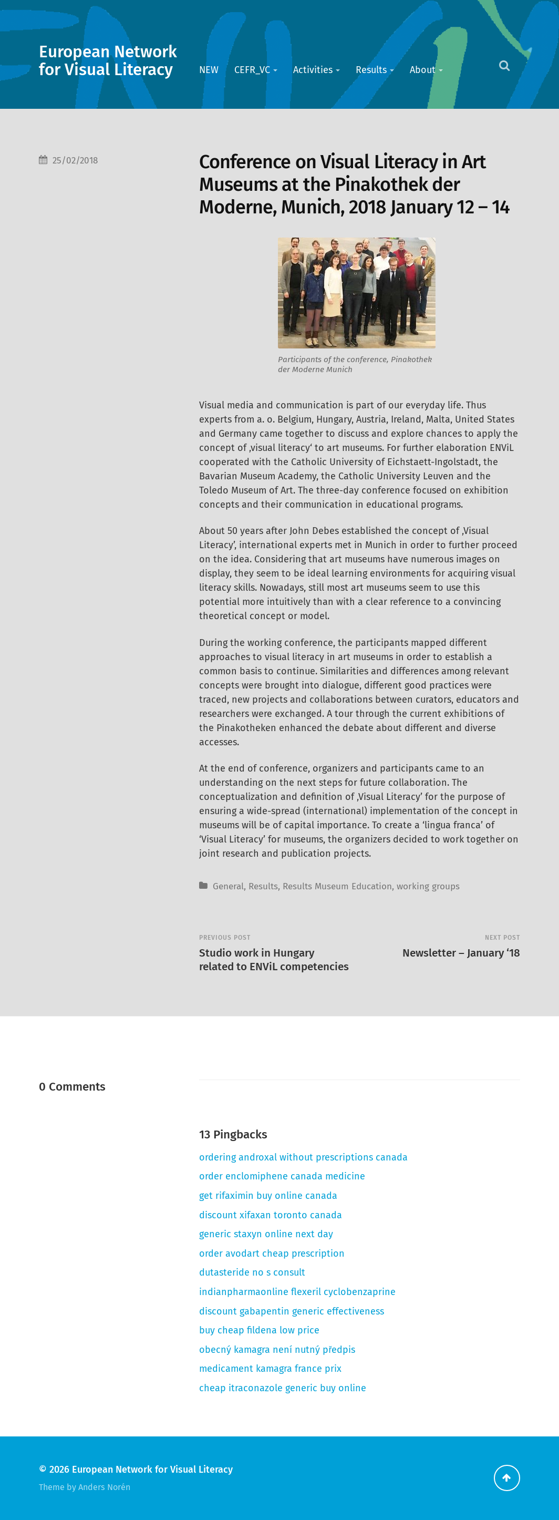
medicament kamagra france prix (270, 1368)
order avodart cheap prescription (272, 1253)
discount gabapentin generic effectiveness (291, 1311)
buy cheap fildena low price (259, 1330)
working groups (428, 886)
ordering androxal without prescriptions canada (303, 1157)
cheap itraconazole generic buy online (282, 1388)
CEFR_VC (252, 70)
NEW (209, 70)
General (228, 886)
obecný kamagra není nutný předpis (277, 1349)
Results (371, 70)
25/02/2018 (75, 160)
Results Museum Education (337, 886)
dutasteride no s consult (252, 1272)
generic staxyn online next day (266, 1234)
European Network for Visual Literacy (108, 61)
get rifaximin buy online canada (268, 1195)
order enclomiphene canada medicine (282, 1176)
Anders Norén (104, 1487)
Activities (313, 70)
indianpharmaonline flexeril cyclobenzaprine (297, 1292)
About (423, 70)
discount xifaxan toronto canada (270, 1215)
